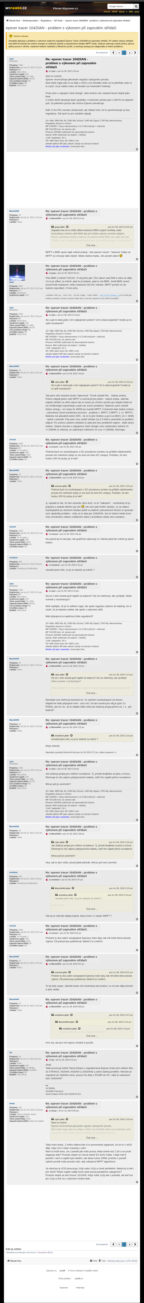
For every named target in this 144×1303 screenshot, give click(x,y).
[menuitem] (68, 20)
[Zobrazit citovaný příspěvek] (67, 227)
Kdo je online (13, 1249)
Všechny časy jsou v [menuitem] (122, 1261)
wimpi (12, 1103)
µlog (137, 11)
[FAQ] (93, 1261)
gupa (57, 227)
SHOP (115, 11)
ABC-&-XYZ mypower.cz (110, 295)
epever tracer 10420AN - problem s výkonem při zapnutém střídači (61, 28)
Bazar (122, 11)
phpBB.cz (79, 1279)
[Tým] (102, 1261)
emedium (13, 558)
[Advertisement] (72, 180)
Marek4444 (14, 211)
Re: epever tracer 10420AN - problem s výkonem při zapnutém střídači (71, 63)
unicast (12, 440)
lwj (10, 1053)
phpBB (62, 1271)
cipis (11, 59)
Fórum (107, 11)
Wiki (131, 11)
